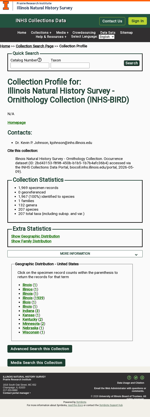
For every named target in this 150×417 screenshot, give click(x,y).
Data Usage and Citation (130, 383)
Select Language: (85, 37)
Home (21, 33)
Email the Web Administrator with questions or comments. (120, 389)
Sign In (137, 21)
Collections (40, 33)
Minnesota (31, 323)
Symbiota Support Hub (110, 405)
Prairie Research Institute (34, 3)
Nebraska (30, 328)
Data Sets (107, 33)
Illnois (27, 306)
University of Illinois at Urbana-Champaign (6, 5)
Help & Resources (50, 37)
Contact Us (112, 21)
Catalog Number (24, 60)
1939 (39, 298)
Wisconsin (30, 332)
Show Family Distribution (31, 241)
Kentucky (29, 319)
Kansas (28, 315)
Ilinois (27, 285)
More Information (75, 254)
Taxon (56, 60)
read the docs (75, 405)
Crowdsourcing (84, 33)
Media (61, 33)
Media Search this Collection (36, 362)
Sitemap (126, 33)
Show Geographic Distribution (35, 236)
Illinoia (27, 293)
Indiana (28, 311)
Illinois (27, 298)
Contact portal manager (16, 393)
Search (131, 63)
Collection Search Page (34, 46)
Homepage (16, 122)
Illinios (27, 289)
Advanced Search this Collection (40, 349)
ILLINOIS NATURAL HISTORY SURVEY (24, 376)
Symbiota (81, 402)
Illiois (26, 302)
